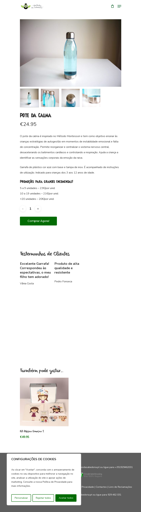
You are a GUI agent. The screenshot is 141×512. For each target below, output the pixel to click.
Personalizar (21, 498)
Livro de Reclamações (120, 487)
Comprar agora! (38, 221)
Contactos (101, 487)
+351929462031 (124, 467)
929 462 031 (114, 494)
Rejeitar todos (43, 498)
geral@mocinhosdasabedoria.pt (82, 467)
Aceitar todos (66, 498)
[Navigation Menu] (119, 6)
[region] (44, 479)
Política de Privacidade (82, 487)
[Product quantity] (30, 209)
